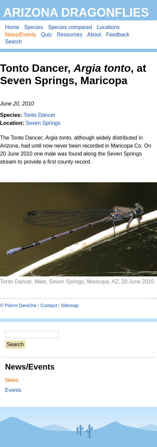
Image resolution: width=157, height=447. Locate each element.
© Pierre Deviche (18, 305)
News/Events (20, 34)
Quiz (46, 34)
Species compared (70, 27)
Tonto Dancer (39, 115)
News (11, 380)
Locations (108, 27)
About (94, 34)
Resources (69, 34)
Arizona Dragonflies (76, 12)
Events (13, 390)
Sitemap (70, 305)
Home (12, 27)
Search (13, 41)
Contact (49, 305)
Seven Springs (42, 123)
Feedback (118, 34)
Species (33, 27)
